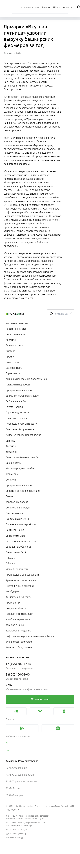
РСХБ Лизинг (13, 788)
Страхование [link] (13, 373)
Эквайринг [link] (12, 451)
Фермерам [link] (12, 474)
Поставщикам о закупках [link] (20, 585)
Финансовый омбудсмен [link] (20, 641)
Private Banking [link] (14, 406)
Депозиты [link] (11, 479)
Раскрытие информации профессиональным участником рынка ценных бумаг (25, 824)
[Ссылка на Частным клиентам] (29, 7)
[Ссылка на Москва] (46, 7)
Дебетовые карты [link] (16, 334)
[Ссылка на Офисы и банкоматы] (63, 7)
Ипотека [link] (10, 351)
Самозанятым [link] (14, 367)
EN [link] (7, 743)
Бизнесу (10, 440)
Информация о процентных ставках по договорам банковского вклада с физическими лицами (27, 817)
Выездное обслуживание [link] (20, 429)
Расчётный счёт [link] (14, 513)
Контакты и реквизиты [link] (18, 597)
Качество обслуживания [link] (19, 647)
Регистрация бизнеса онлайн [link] (22, 457)
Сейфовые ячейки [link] (16, 401)
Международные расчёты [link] (20, 468)
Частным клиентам (17, 323)
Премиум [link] (11, 356)
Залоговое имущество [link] (18, 630)
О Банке (10, 558)
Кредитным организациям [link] (21, 580)
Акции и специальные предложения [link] (26, 379)
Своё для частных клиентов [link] (21, 541)
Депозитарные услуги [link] (18, 507)
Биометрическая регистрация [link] (22, 395)
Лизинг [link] (10, 496)
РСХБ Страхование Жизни (20, 774)
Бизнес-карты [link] (13, 462)
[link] (40, 699)
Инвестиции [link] (12, 362)
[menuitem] (29, 7)
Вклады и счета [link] (14, 345)
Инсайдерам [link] (13, 591)
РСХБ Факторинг (15, 795)
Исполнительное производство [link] (23, 434)
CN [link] (7, 750)
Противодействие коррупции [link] (22, 574)
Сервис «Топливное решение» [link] (23, 490)
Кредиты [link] (11, 339)
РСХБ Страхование (16, 767)
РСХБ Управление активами (22, 781)
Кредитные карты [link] (16, 328)
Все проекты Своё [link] (16, 552)
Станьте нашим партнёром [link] (21, 524)
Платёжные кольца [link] (16, 418)
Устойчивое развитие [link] (18, 619)
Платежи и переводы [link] (18, 384)
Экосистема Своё (16, 535)
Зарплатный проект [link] (17, 502)
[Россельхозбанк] (24, 313)
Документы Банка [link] (16, 608)
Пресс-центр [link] (13, 602)
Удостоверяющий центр (16, 834)
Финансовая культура (15, 838)
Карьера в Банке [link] (15, 625)
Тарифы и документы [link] (18, 412)
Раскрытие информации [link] (19, 613)
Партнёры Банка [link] (15, 529)
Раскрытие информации (16, 830)
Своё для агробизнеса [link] (18, 546)
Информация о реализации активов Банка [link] (30, 636)
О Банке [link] (10, 563)
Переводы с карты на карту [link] (21, 423)
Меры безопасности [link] (17, 569)
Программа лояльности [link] (19, 390)
